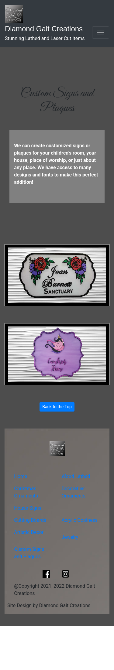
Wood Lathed (76, 476)
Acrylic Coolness (80, 520)
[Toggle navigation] (100, 32)
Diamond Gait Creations (44, 29)
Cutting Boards (30, 520)
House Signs (27, 508)
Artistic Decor (28, 532)
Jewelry (70, 537)
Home (20, 476)
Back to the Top (57, 406)
